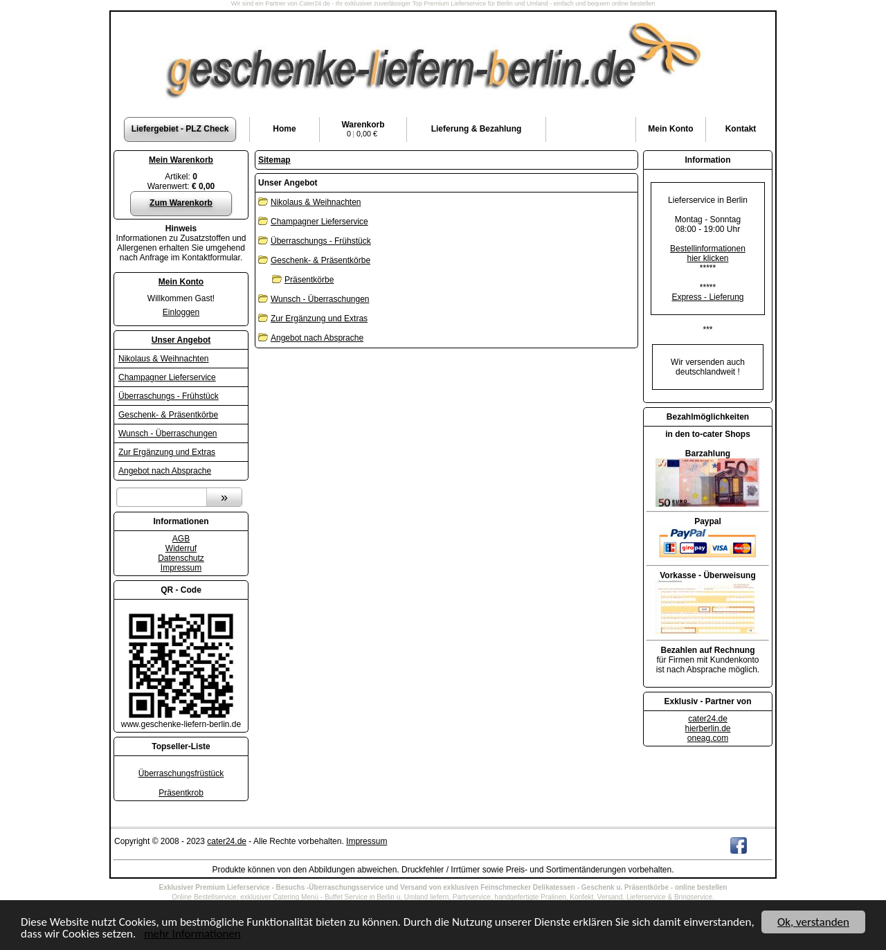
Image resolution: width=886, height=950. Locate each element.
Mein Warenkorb (181, 160)
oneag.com (707, 738)
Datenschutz (181, 558)
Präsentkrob (181, 793)
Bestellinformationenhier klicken (707, 253)
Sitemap (274, 160)
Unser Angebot (181, 340)
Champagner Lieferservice (167, 377)
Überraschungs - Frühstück (168, 396)
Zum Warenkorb (181, 203)
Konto (670, 129)
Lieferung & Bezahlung (476, 129)
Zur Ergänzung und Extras (166, 452)
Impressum (181, 568)
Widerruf (181, 548)
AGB (181, 539)
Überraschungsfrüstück (181, 773)
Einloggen (181, 312)
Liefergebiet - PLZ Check (180, 129)
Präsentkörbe (309, 280)
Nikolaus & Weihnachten (163, 359)
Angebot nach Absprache (164, 471)
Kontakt (741, 129)
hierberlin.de (707, 728)
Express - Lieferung (707, 297)
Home (284, 129)
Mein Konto (181, 282)
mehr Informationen (192, 934)
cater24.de (707, 719)
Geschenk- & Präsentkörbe (168, 415)
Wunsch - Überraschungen (167, 433)
